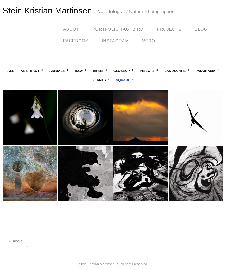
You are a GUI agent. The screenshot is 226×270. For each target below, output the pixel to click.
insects (149, 71)
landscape (176, 71)
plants (100, 80)
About (71, 29)
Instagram (115, 41)
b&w (80, 71)
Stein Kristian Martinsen (47, 10)
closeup (123, 71)
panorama (207, 71)
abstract (32, 71)
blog (201, 29)
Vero (148, 41)
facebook (76, 41)
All (10, 71)
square (124, 80)
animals (58, 71)
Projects (169, 29)
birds (100, 71)
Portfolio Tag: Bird (118, 29)
